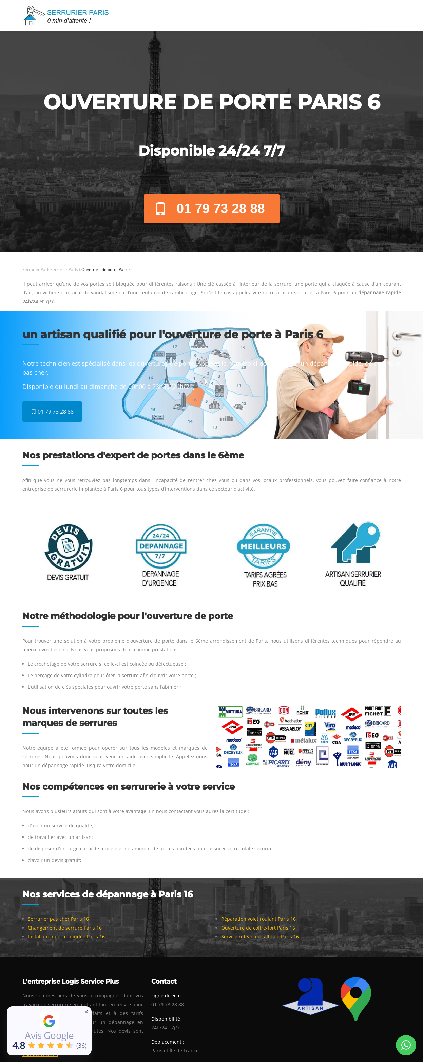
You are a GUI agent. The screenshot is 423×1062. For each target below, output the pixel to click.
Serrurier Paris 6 (65, 269)
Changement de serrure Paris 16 (65, 927)
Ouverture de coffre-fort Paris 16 (258, 927)
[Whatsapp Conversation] (406, 1045)
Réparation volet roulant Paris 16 (258, 919)
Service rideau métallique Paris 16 (260, 936)
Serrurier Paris (36, 269)
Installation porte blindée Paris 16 (66, 936)
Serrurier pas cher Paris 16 (58, 919)
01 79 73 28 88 (209, 208)
